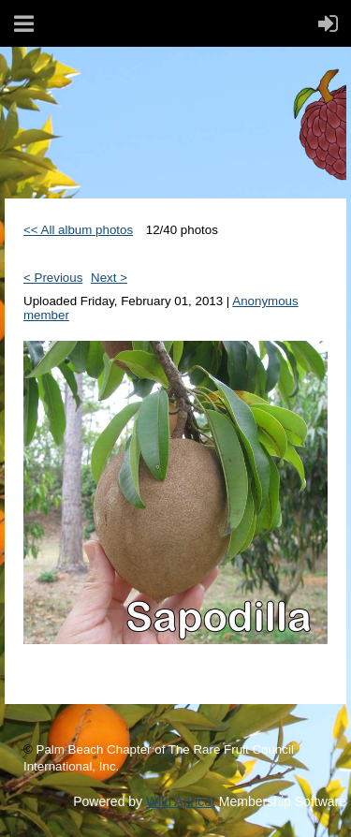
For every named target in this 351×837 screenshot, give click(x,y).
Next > (109, 278)
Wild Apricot (180, 801)
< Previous (52, 278)
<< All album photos (78, 230)
